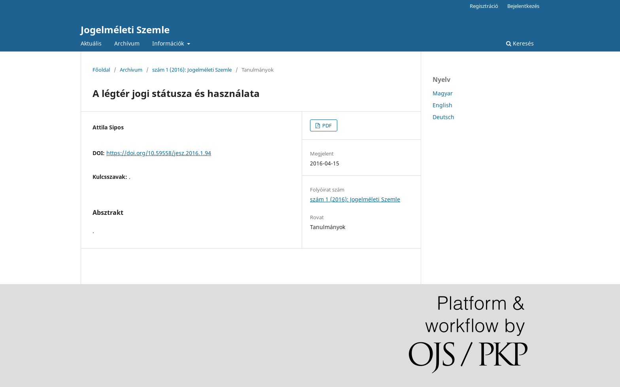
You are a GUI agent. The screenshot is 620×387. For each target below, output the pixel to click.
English (442, 105)
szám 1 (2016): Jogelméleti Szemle (192, 69)
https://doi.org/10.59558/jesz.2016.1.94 (158, 153)
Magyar (443, 93)
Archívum (127, 43)
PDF (326, 125)
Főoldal (101, 69)
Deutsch (443, 117)
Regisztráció (484, 5)
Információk (168, 43)
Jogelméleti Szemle (125, 29)
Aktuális (91, 43)
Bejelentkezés (523, 5)
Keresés (520, 43)
